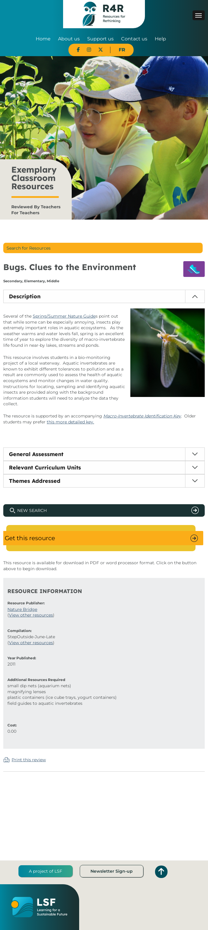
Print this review (29, 759)
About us (69, 39)
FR (122, 50)
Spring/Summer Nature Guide (64, 316)
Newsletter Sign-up (111, 871)
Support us (100, 39)
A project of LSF (45, 871)
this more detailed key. (70, 422)
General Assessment (36, 454)
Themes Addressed (34, 480)
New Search (32, 510)
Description (24, 296)
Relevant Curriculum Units (45, 467)
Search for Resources (29, 248)
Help (160, 39)
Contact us (134, 39)
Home (43, 39)
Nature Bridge (22, 609)
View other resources (31, 615)
